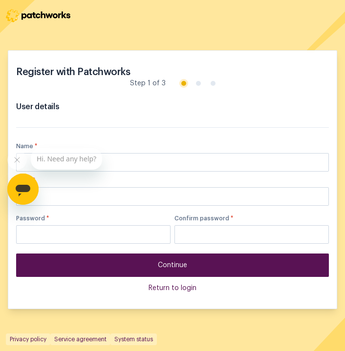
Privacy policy (28, 339)
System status (133, 339)
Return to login (172, 288)
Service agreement (80, 339)
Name (26, 146)
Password (32, 218)
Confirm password (203, 218)
